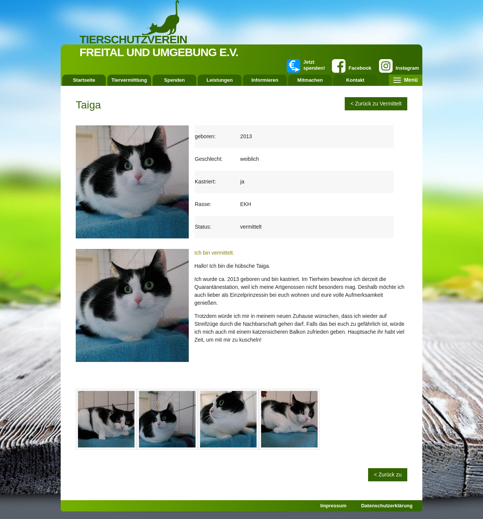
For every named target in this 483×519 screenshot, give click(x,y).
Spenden (174, 80)
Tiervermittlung (129, 80)
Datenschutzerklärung (387, 505)
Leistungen (219, 80)
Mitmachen (310, 80)
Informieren (264, 80)
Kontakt (355, 80)
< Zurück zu (388, 475)
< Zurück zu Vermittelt (376, 104)
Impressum (333, 505)
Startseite (84, 80)
